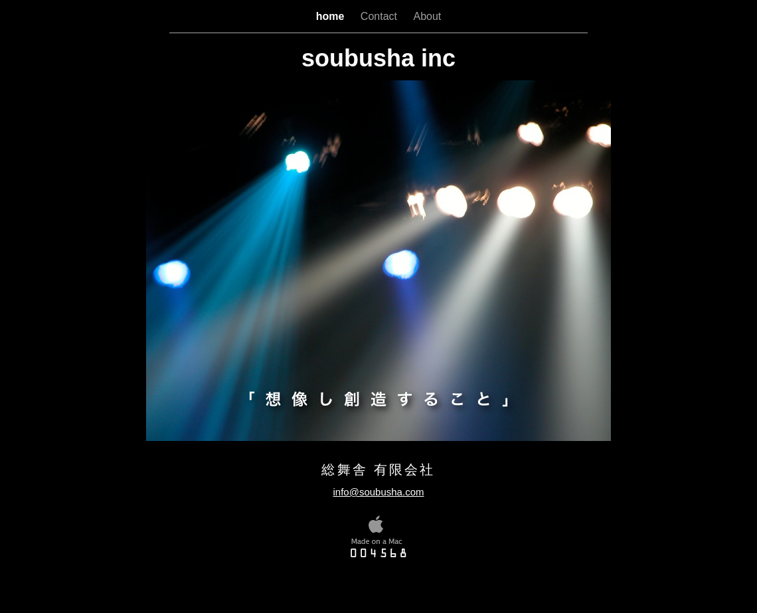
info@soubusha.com (378, 491)
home (331, 16)
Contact (380, 16)
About (427, 16)
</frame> (388, 580)
